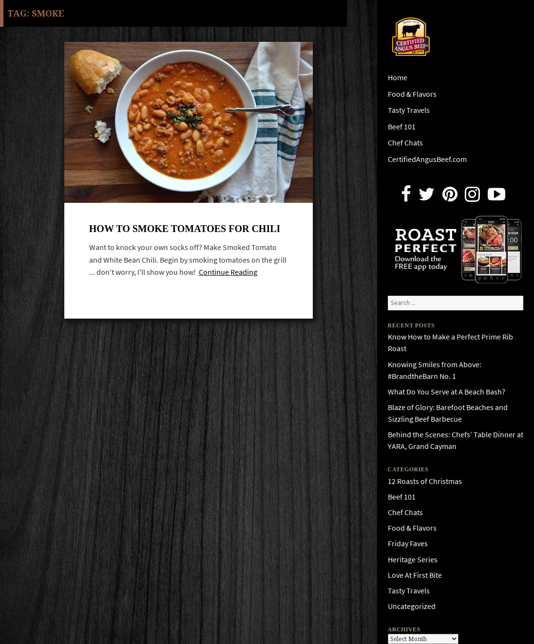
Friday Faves (408, 543)
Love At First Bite (415, 575)
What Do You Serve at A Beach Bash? (446, 392)
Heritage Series (413, 560)
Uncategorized (412, 606)
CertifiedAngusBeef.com (427, 159)
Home (397, 77)
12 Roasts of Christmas (425, 481)
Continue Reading (228, 272)
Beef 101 (402, 127)
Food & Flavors (412, 94)
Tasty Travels (409, 110)
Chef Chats (405, 143)
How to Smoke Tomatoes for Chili (185, 228)
